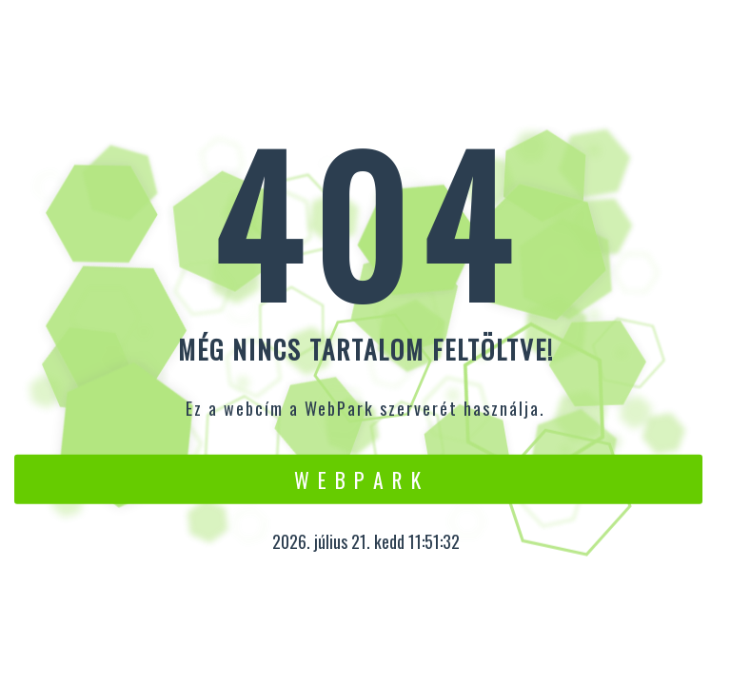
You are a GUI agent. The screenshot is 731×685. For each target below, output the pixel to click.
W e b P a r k (358, 478)
